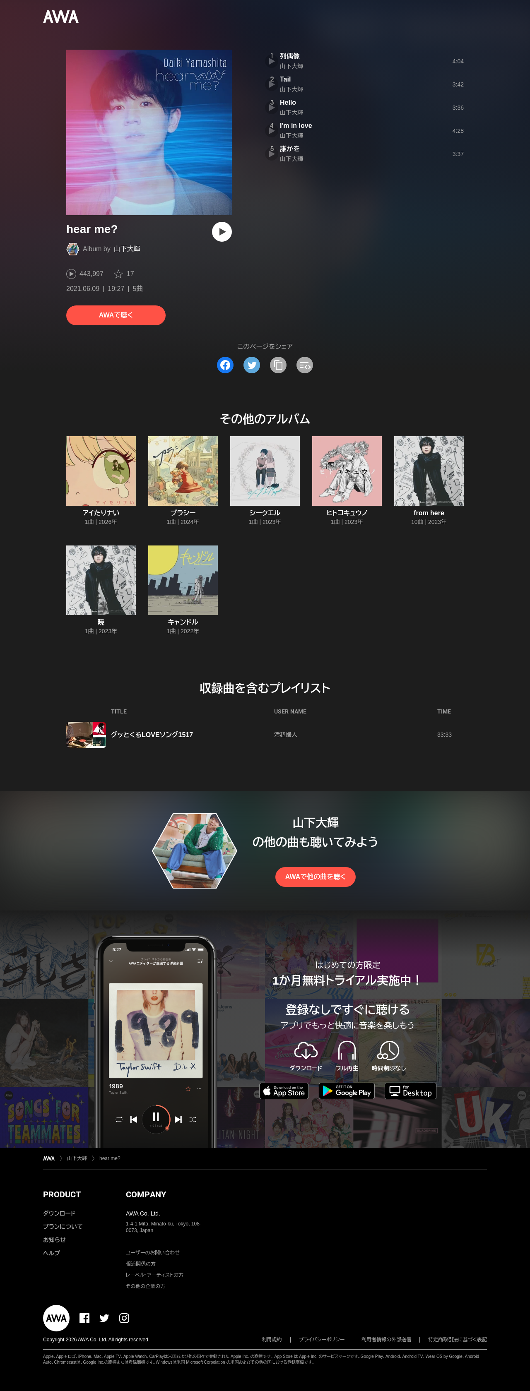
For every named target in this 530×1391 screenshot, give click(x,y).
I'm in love (296, 125)
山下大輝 (127, 248)
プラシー (183, 513)
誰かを (290, 148)
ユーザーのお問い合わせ (153, 1253)
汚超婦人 (285, 734)
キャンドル (183, 622)
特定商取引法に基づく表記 (457, 1340)
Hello (288, 102)
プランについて (63, 1226)
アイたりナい (100, 513)
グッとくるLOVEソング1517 (152, 734)
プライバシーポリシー (322, 1340)
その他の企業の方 (145, 1286)
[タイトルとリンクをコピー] (278, 365)
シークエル (265, 513)
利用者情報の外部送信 (386, 1340)
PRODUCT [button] (62, 1194)
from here (429, 513)
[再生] (222, 232)
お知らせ (54, 1240)
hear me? (109, 1158)
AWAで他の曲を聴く (315, 876)
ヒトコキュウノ (346, 513)
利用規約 (272, 1340)
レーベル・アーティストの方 (154, 1275)
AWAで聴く (116, 315)
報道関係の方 (141, 1264)
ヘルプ (51, 1253)
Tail (285, 79)
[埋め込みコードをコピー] (304, 365)
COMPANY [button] (146, 1194)
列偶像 (290, 56)
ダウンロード (59, 1213)
